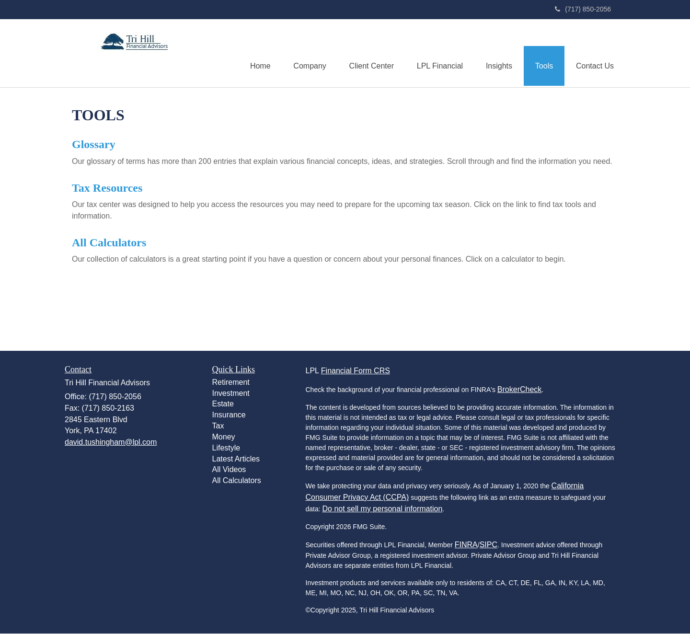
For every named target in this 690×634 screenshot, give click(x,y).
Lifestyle (226, 448)
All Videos (229, 470)
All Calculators (109, 243)
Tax (218, 426)
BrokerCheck (519, 390)
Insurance (229, 415)
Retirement (231, 383)
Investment (231, 393)
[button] (304, 53)
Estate (223, 404)
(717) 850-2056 (583, 9)
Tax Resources (107, 188)
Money (223, 437)
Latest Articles (236, 459)
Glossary (93, 144)
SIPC (488, 545)
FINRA (466, 545)
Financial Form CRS (355, 371)
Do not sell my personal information (382, 509)
